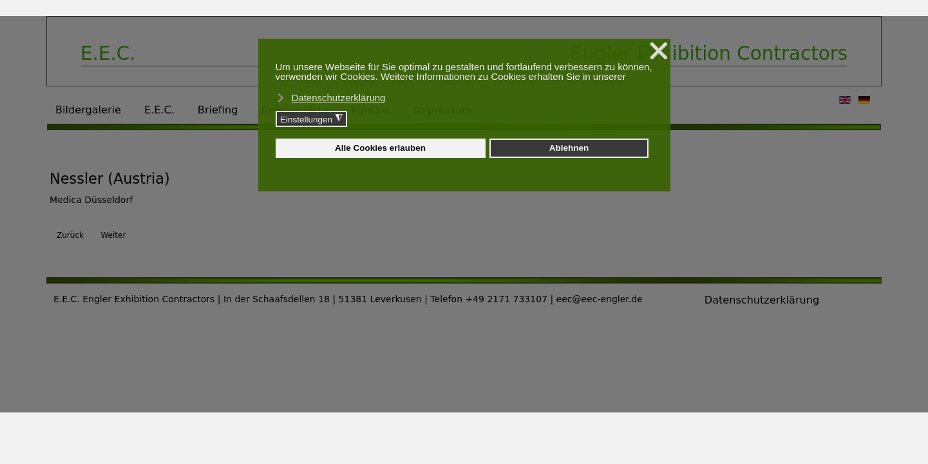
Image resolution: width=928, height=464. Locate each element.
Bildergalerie (88, 110)
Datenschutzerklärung (762, 300)
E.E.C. (159, 110)
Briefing (218, 110)
